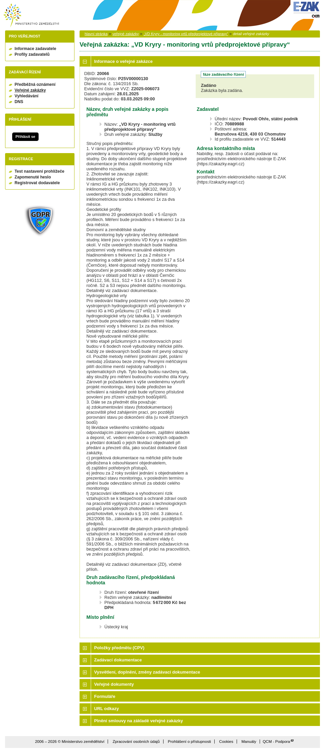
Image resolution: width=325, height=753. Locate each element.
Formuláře (104, 696)
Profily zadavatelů (32, 54)
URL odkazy (106, 708)
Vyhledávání (27, 96)
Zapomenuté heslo (33, 177)
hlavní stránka (96, 34)
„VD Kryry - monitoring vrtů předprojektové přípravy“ (186, 34)
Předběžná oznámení (35, 84)
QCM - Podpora (276, 741)
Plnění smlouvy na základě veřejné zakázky (138, 720)
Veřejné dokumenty (114, 684)
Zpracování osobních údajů (136, 741)
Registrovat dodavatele (37, 182)
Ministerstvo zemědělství (31, 15)
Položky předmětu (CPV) (119, 647)
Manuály (248, 741)
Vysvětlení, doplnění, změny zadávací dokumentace (147, 672)
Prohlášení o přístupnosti (189, 741)
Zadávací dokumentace (118, 659)
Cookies (226, 741)
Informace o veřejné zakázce (123, 61)
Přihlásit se (25, 137)
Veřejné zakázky (30, 90)
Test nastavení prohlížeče (39, 171)
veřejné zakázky (125, 34)
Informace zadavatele (35, 48)
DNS (19, 101)
